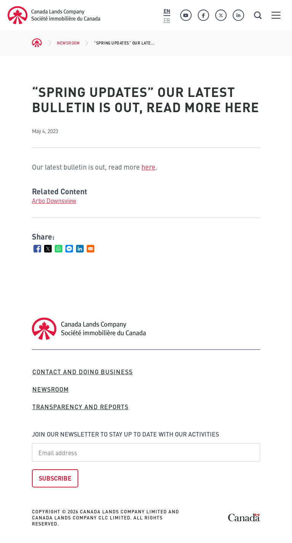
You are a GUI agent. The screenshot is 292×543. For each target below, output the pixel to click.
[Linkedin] (238, 15)
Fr (166, 20)
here (148, 166)
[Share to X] (48, 248)
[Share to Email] (90, 248)
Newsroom (68, 43)
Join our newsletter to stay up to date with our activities (125, 434)
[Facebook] (203, 15)
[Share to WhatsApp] (58, 248)
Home (37, 43)
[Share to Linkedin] (80, 248)
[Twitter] (221, 15)
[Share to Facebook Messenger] (69, 248)
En (166, 10)
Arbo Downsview (54, 200)
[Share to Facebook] (37, 248)
